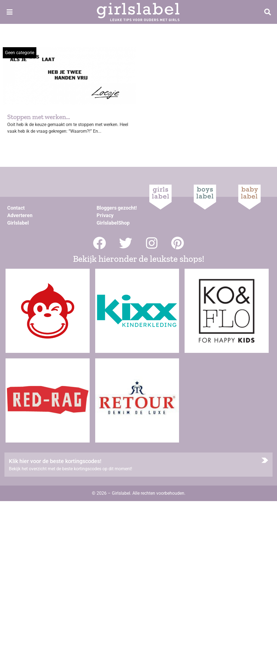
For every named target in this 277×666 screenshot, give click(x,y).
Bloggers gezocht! (117, 208)
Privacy (105, 215)
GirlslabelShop (113, 223)
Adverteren (19, 215)
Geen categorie (19, 52)
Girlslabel (18, 223)
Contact (16, 208)
